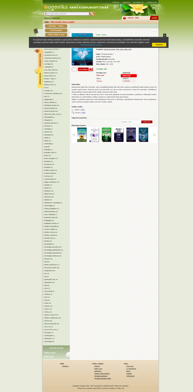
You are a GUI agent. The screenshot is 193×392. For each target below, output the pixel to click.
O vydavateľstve (131, 368)
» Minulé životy (48, 194)
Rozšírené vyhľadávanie (52, 18)
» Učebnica (46, 294)
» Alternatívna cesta (49, 55)
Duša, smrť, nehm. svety (124, 49)
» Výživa (46, 309)
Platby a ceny (98, 368)
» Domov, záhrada (48, 102)
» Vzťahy (46, 312)
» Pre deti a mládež (49, 229)
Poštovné (97, 366)
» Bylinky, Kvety (48, 84)
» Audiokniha (47, 67)
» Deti (45, 96)
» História (46, 132)
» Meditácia (46, 191)
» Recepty (46, 259)
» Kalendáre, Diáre (49, 152)
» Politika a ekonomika (50, 226)
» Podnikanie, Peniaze (49, 223)
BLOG (128, 371)
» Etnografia (47, 120)
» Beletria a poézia (48, 73)
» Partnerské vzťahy (49, 217)
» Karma (45, 155)
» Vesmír (46, 303)
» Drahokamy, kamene (50, 105)
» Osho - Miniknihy (49, 214)
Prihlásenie (116, 2)
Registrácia (126, 2)
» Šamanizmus (47, 282)
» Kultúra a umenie (49, 170)
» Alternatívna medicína (50, 58)
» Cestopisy (46, 90)
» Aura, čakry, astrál (49, 70)
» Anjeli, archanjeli (49, 61)
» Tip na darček (47, 291)
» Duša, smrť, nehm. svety (51, 114)
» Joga (45, 146)
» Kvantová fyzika (48, 173)
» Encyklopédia (48, 117)
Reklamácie (97, 371)
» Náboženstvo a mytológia (51, 203)
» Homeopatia (47, 135)
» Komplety (46, 161)
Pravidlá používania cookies (102, 378)
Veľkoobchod (130, 376)
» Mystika (46, 200)
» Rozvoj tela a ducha (49, 268)
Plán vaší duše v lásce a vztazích (62, 22)
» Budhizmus (47, 82)
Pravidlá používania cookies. (91, 45)
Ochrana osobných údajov (102, 373)
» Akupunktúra (47, 52)
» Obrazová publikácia (50, 208)
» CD (45, 87)
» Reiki (45, 262)
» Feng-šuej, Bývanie (49, 123)
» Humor (46, 141)
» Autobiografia (48, 335)
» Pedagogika (47, 220)
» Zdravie (46, 321)
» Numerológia (47, 206)
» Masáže (46, 188)
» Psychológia (47, 341)
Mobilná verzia (152, 2)
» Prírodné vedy (48, 238)
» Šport (45, 285)
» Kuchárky (46, 167)
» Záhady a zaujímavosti (50, 318)
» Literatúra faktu (48, 179)
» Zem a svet (47, 327)
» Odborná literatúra (49, 211)
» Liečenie (46, 176)
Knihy (47, 22)
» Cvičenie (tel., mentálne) (51, 93)
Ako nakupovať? (138, 2)
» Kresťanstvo (47, 164)
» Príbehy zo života (49, 232)
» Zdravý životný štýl (49, 324)
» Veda (45, 300)
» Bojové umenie (48, 76)
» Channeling (47, 144)
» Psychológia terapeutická (51, 253)
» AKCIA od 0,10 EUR (50, 49)
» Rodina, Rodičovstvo (50, 265)
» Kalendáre (46, 149)
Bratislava (65, 366)
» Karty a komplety (49, 158)
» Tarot (45, 288)
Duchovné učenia (109, 49)
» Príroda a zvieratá (49, 235)
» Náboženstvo (47, 338)
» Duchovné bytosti (49, 108)
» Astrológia (47, 64)
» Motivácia (46, 197)
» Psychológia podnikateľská (51, 250)
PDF (82, 110)
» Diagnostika (47, 99)
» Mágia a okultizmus (49, 182)
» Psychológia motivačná (50, 247)
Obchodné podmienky (100, 376)
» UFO (45, 297)
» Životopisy (47, 332)
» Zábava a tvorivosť (49, 315)
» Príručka (46, 241)
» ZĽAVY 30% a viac (49, 330)
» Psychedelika (47, 244)
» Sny (45, 276)
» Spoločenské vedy (49, 279)
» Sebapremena (47, 270)
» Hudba (45, 138)
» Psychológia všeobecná (50, 256)
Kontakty (129, 373)
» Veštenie (46, 306)
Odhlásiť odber (49, 356)
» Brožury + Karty (48, 79)
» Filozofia (46, 126)
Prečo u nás (129, 366)
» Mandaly (46, 185)
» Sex (45, 273)
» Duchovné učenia (49, 111)
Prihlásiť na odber (50, 353)
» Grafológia (47, 129)
